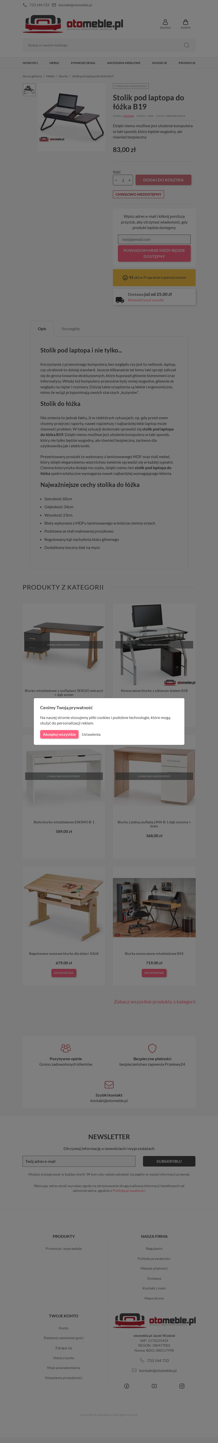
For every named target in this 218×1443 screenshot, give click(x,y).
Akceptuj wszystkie (59, 734)
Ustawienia (90, 734)
